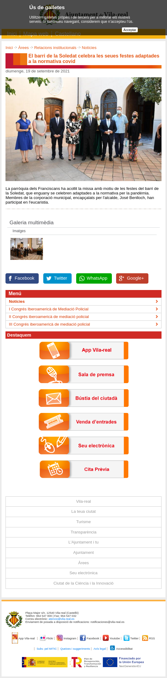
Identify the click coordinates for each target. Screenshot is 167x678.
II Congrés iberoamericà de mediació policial (49, 316)
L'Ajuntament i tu (84, 542)
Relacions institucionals (55, 47)
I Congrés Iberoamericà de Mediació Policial (48, 309)
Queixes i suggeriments (75, 648)
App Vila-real (24, 638)
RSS (148, 638)
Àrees (23, 47)
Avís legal (100, 648)
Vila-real (83, 501)
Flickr (47, 638)
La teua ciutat (83, 511)
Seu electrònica (83, 573)
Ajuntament (83, 552)
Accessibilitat (121, 648)
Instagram (67, 638)
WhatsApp (97, 278)
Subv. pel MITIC (47, 648)
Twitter (60, 278)
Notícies (89, 47)
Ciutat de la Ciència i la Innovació (83, 583)
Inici (9, 47)
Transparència (84, 532)
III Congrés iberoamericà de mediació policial (49, 324)
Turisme (83, 521)
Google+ (135, 278)
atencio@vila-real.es (62, 618)
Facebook (24, 278)
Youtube (112, 638)
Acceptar (129, 30)
